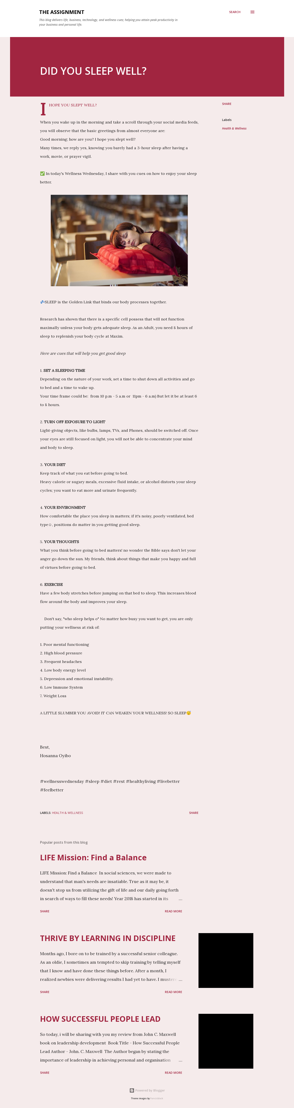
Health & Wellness (234, 128)
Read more (173, 911)
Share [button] (226, 104)
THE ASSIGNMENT (61, 11)
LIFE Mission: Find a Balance (93, 857)
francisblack (156, 1098)
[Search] (234, 12)
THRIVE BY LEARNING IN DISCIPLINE (108, 938)
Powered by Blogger (147, 1090)
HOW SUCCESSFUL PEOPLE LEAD (100, 1019)
